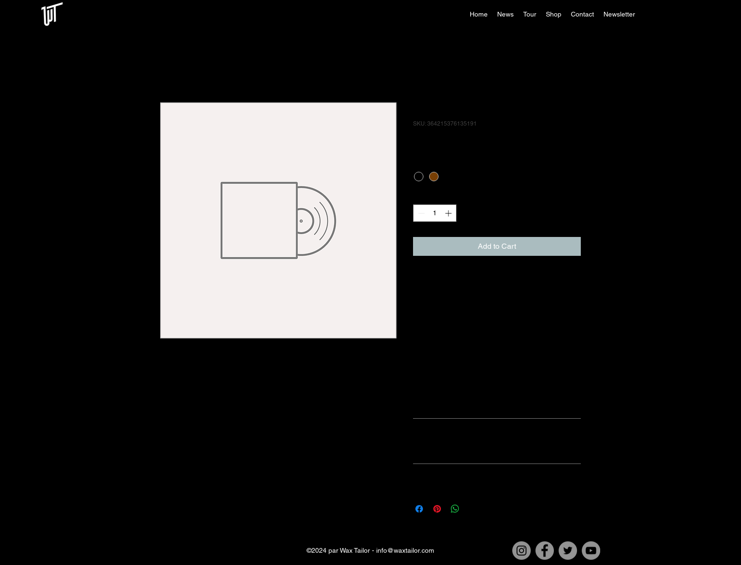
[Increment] (449, 213)
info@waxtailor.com (405, 550)
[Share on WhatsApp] (455, 508)
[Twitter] (568, 550)
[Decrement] (420, 213)
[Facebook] (544, 550)
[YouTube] (591, 550)
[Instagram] (521, 550)
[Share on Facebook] (419, 508)
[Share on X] (473, 508)
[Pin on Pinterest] (437, 508)
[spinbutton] (434, 213)
